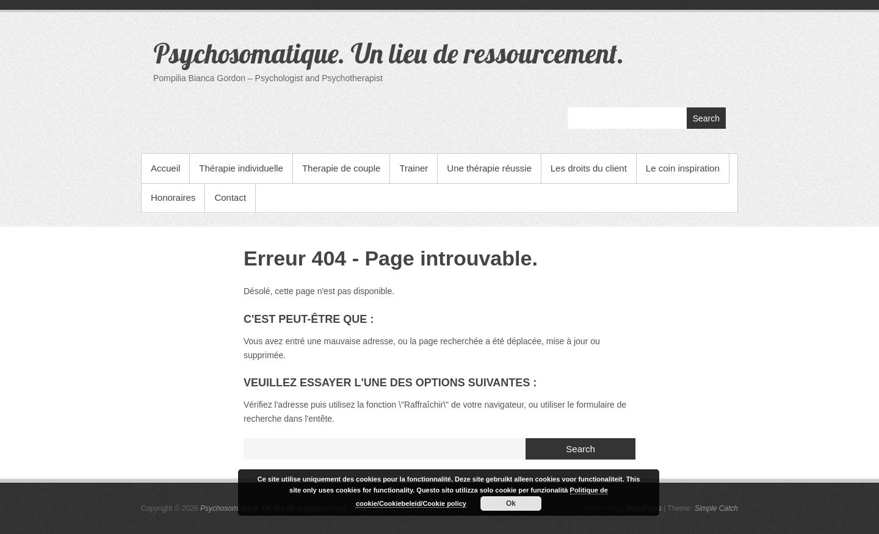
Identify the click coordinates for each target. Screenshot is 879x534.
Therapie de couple (341, 168)
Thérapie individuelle (241, 168)
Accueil (165, 168)
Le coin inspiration (683, 168)
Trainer (413, 168)
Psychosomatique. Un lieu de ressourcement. (388, 53)
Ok (511, 503)
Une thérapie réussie (489, 168)
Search (706, 118)
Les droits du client (589, 168)
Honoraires (173, 197)
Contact (230, 197)
